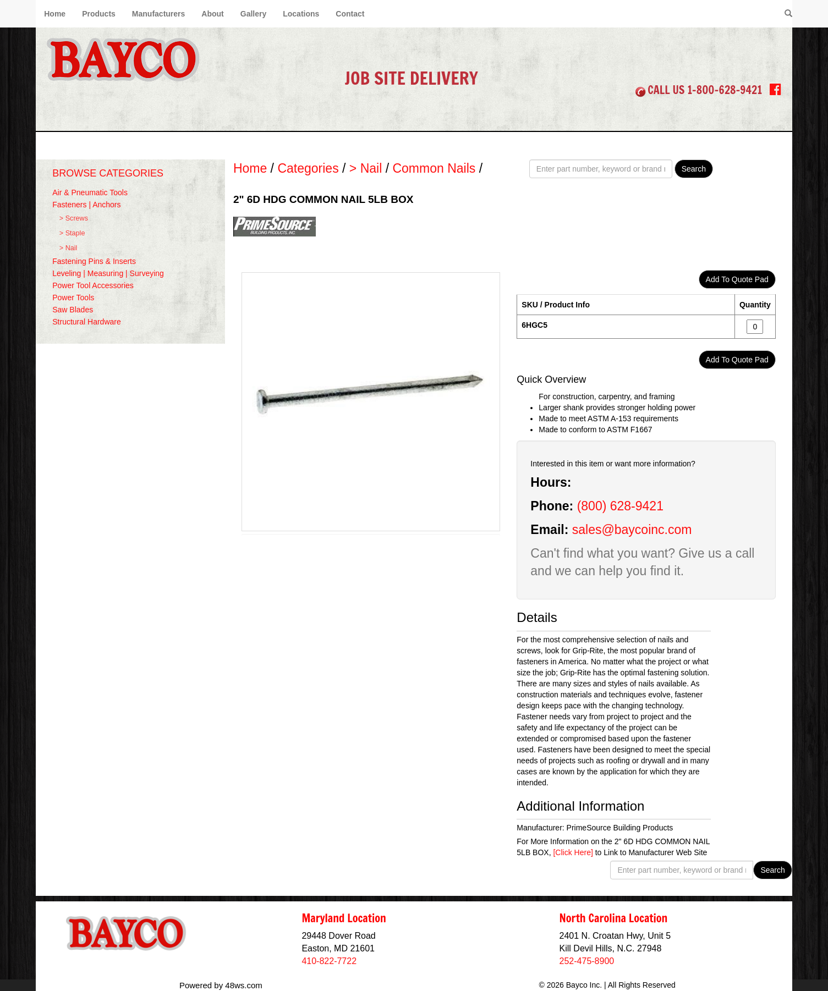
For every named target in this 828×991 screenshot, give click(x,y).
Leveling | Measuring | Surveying (108, 273)
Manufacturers (158, 13)
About (212, 13)
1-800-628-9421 (724, 90)
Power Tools (73, 297)
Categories (307, 168)
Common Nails (433, 168)
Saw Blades (72, 309)
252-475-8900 (587, 961)
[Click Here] (573, 852)
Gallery (253, 13)
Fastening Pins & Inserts (94, 261)
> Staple (72, 233)
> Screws (73, 218)
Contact (350, 13)
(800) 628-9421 (620, 506)
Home (54, 13)
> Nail (68, 248)
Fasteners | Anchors (86, 204)
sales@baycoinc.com (632, 529)
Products (99, 13)
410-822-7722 (329, 961)
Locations (301, 13)
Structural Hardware (86, 321)
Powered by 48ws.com (220, 985)
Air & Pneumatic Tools (90, 192)
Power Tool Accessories (93, 285)
